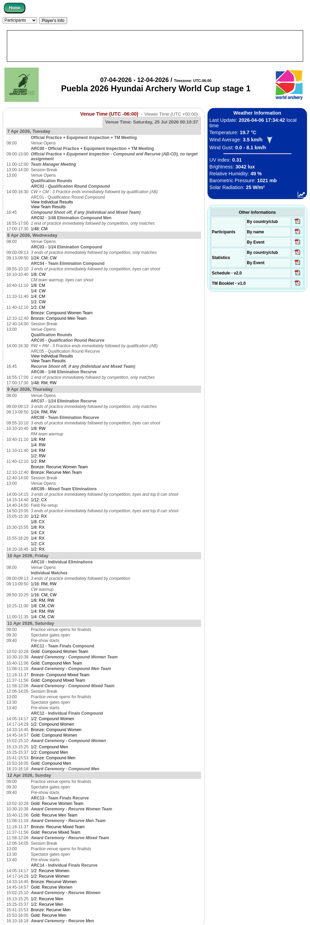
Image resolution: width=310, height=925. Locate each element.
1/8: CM (38, 285)
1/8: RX (38, 527)
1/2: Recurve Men (47, 899)
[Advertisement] (155, 46)
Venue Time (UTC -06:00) (109, 114)
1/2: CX (38, 543)
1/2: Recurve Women (50, 870)
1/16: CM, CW (44, 595)
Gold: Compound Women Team (59, 651)
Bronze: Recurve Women (54, 881)
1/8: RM (38, 439)
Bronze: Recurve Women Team (59, 467)
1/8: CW (38, 274)
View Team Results (48, 206)
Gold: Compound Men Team (56, 663)
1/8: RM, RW (42, 600)
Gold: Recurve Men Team (54, 815)
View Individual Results (52, 202)
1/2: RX (38, 549)
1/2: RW (38, 456)
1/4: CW (38, 291)
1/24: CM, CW (44, 258)
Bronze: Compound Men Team (59, 318)
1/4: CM (38, 296)
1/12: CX (39, 499)
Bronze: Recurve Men (51, 910)
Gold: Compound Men (51, 763)
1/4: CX (38, 532)
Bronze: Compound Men (53, 758)
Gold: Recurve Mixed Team (55, 832)
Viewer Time (171, 114)
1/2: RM (38, 461)
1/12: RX (39, 516)
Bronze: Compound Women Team (61, 313)
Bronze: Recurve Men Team (56, 472)
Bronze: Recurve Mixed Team (58, 826)
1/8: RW (38, 428)
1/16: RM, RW (44, 584)
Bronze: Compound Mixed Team (60, 674)
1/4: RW (38, 445)
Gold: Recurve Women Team (57, 803)
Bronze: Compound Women (56, 729)
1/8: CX (38, 521)
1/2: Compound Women (52, 718)
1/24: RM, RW (44, 412)
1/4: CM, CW (42, 616)
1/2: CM (38, 307)
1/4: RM (38, 450)
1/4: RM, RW (42, 611)
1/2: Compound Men (49, 747)
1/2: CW (38, 302)
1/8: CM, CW (42, 606)
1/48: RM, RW (44, 382)
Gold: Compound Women (54, 735)
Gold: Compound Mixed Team (58, 680)
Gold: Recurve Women (51, 887)
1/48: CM (39, 228)
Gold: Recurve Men (48, 915)
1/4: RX (38, 538)
